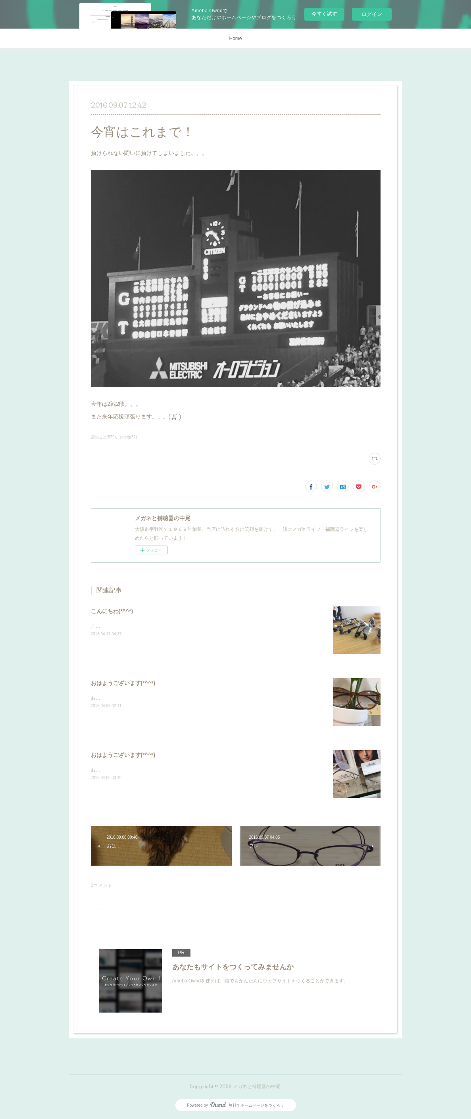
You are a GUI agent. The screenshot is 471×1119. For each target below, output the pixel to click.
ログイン (371, 14)
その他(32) (127, 437)
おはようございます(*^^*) (123, 683)
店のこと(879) (103, 437)
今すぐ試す (324, 14)
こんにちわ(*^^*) (112, 611)
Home (235, 38)
